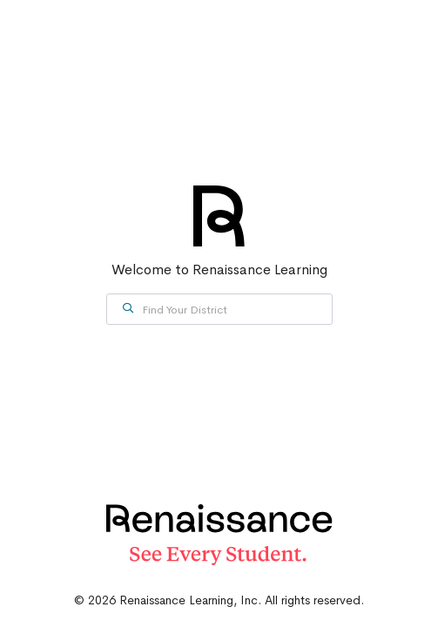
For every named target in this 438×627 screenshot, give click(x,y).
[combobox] (219, 309)
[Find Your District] (219, 309)
